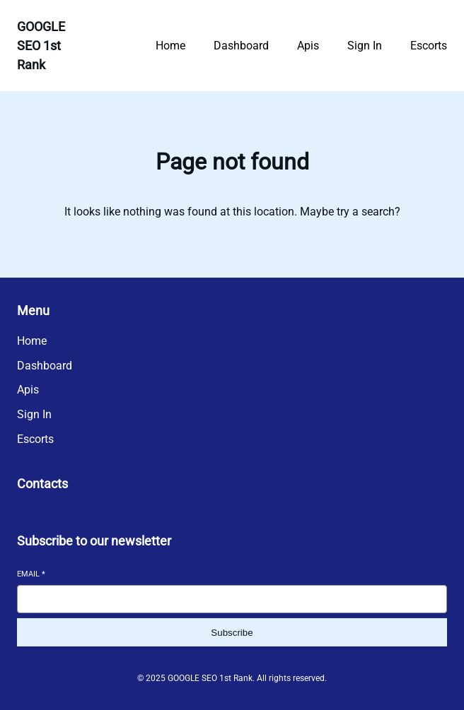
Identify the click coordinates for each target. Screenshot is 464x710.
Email (31, 574)
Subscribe (232, 632)
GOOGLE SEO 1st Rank (41, 45)
